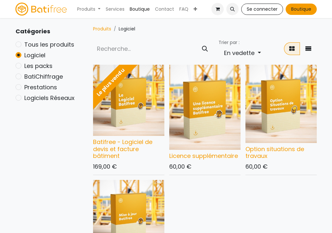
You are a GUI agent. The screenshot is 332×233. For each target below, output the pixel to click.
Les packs (38, 66)
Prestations (40, 87)
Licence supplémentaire (203, 156)
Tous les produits (49, 44)
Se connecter (262, 9)
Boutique (301, 9)
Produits (102, 29)
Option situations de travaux (274, 152)
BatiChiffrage (43, 76)
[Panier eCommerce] (217, 9)
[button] (232, 9)
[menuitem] (89, 9)
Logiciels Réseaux (49, 98)
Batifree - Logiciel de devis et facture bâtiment (122, 149)
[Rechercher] (204, 48)
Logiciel (34, 55)
